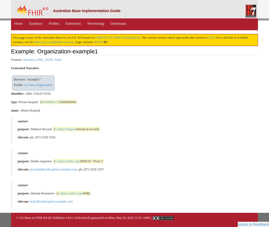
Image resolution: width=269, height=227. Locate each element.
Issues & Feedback (253, 224)
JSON (49, 60)
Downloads (118, 24)
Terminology (95, 24)
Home (18, 24)
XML (40, 60)
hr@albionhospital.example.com (51, 201)
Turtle (58, 60)
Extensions (73, 24)
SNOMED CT (50, 102)
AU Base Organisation (38, 85)
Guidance (35, 24)
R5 (96, 42)
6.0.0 (212, 37)
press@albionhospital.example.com (53, 169)
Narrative (29, 60)
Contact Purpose (65, 129)
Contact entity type (67, 161)
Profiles (54, 24)
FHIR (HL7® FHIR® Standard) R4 (117, 37)
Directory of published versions (54, 42)
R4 (101, 42)
